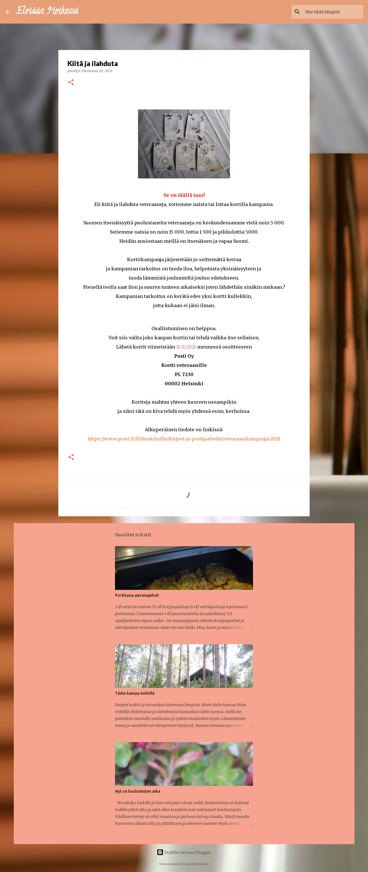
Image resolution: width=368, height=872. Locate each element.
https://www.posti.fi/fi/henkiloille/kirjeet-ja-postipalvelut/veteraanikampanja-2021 (184, 439)
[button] (71, 82)
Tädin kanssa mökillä (134, 693)
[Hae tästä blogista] (333, 12)
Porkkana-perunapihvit (137, 595)
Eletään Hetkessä (47, 12)
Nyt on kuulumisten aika (137, 791)
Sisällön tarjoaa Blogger (184, 852)
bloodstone (200, 864)
